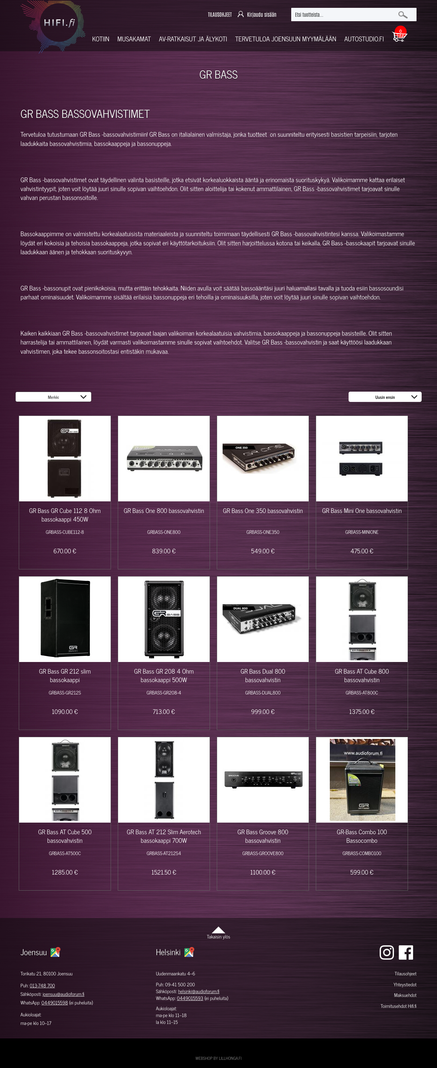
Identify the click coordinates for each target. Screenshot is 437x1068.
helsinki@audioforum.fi (199, 991)
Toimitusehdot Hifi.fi (399, 1006)
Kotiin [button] (100, 38)
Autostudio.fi (364, 38)
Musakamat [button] (134, 38)
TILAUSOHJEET (219, 14)
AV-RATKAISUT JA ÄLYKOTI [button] (193, 38)
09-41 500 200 (180, 984)
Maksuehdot (405, 995)
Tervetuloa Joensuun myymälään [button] (285, 38)
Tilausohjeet (406, 973)
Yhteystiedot (405, 984)
